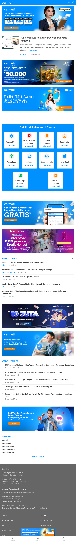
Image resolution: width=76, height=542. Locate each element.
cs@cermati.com (15, 483)
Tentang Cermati (7, 520)
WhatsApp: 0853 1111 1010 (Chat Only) (15, 505)
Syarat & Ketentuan (46, 520)
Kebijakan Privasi (45, 525)
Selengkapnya (38, 456)
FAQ (3, 525)
